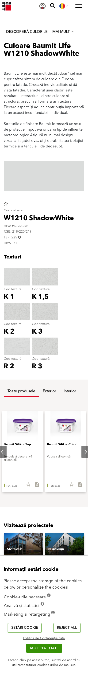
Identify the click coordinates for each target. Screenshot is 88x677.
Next (82, 452)
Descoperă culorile (27, 31)
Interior (70, 391)
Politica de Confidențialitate (44, 638)
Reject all (67, 628)
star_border (6, 203)
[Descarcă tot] (35, 486)
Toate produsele (21, 391)
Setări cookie (24, 628)
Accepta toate (44, 648)
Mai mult (63, 31)
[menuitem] (42, 6)
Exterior (49, 391)
